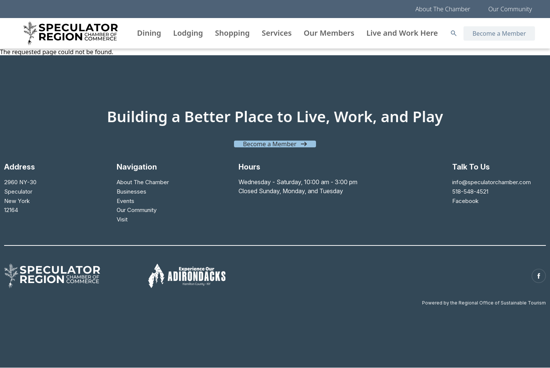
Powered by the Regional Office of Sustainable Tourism (484, 299)
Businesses (131, 191)
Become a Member (499, 33)
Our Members (329, 33)
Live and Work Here (402, 33)
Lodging (188, 33)
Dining (149, 33)
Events (125, 200)
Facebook (463, 200)
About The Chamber (442, 9)
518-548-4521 (469, 191)
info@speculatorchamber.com (490, 182)
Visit (122, 218)
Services (277, 33)
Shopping (232, 33)
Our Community (510, 9)
